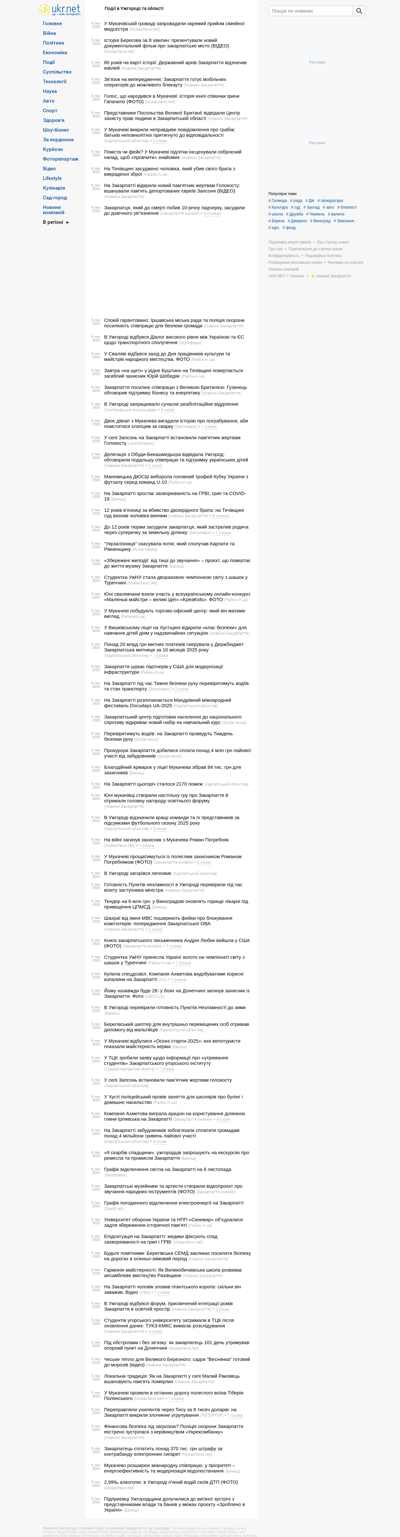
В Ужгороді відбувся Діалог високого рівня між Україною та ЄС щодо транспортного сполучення (174, 339)
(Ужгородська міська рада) (130, 409)
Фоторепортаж (60, 158)
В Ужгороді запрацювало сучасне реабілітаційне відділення (171, 404)
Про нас (276, 249)
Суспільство (57, 71)
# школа (276, 214)
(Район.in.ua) (203, 359)
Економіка (55, 52)
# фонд (288, 227)
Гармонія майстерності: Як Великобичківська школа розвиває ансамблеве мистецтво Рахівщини (173, 1272)
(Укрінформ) (190, 342)
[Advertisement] (170, 267)
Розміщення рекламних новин (295, 262)
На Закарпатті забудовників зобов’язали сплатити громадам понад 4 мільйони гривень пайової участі (172, 1132)
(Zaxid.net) (114, 1208)
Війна (49, 32)
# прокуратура (330, 200)
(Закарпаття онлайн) (180, 213)
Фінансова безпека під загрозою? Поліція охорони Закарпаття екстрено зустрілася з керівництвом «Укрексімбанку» (173, 1428)
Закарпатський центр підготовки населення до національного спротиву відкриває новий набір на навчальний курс (173, 719)
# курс (274, 227)
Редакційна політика (323, 255)
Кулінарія (54, 187)
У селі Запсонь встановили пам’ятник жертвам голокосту (168, 1080)
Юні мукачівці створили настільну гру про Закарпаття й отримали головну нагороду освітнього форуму (166, 797)
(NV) (163, 979)
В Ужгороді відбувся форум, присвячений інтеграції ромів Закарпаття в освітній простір (168, 1306)
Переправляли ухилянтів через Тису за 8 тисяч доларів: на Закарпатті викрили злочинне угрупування (170, 1412)
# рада (296, 200)
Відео (49, 168)
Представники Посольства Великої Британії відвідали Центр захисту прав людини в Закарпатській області (172, 115)
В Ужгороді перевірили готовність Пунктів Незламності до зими (175, 1007)
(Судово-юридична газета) (129, 1069)
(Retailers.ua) (133, 616)
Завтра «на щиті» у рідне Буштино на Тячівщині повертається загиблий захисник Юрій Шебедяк (173, 373)
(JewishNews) (141, 443)
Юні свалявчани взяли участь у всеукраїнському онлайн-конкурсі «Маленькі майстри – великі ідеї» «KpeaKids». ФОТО (177, 596)
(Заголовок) (186, 426)
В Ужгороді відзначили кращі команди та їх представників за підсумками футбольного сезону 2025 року (172, 820)
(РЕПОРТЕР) (211, 1415)
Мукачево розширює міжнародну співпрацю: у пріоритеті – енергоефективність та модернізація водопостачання (169, 1468)
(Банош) (118, 499)
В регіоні (53, 221)
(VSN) (144, 1292)
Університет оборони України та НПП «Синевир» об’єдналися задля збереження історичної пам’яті (173, 1222)
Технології (55, 81)
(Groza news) (234, 722)
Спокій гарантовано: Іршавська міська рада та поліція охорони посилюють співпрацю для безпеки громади (174, 322)
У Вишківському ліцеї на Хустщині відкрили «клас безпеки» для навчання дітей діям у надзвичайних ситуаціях (175, 630)
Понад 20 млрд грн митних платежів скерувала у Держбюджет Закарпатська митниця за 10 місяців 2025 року (174, 646)
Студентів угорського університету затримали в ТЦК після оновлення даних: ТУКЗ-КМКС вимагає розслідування (169, 1322)
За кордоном (58, 139)
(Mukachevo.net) (144, 29)
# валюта (336, 214)
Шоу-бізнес (56, 129)
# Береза (277, 221)
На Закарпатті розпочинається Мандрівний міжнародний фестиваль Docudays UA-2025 (167, 702)
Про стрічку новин (333, 242)
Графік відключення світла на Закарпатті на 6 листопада (167, 1169)
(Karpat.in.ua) (155, 174)
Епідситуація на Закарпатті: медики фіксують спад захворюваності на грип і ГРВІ (161, 1239)
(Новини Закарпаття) (141, 68)
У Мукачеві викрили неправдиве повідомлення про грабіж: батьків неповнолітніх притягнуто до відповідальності (169, 132)
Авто (49, 100)
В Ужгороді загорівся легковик (137, 873)
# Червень (315, 214)
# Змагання (344, 221)
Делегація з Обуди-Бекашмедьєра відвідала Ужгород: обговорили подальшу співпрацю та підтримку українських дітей (176, 456)
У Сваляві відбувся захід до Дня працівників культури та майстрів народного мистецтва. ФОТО (167, 356)
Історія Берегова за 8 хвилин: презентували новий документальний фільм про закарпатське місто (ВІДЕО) (166, 42)
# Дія (309, 200)
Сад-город (55, 197)
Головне (52, 23)
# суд (295, 207)
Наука (50, 91)
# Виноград (320, 221)
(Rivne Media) (144, 549)
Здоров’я (54, 120)
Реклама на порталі (345, 262)
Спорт (50, 110)
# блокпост (347, 207)
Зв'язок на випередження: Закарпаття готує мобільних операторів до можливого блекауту (165, 81)
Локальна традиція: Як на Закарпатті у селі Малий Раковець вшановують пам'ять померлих (172, 1378)
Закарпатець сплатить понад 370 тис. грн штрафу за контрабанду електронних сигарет (163, 1451)
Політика (53, 42)
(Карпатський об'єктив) (126, 141)
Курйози (53, 149)
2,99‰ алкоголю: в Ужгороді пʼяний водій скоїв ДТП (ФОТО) (171, 1482)
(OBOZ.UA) (155, 996)
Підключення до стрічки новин (316, 249)
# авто (328, 207)
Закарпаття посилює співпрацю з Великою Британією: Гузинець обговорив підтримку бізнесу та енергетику (175, 389)
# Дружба (294, 214)
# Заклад (311, 207)
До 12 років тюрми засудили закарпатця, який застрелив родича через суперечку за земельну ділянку (176, 529)
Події (49, 61)
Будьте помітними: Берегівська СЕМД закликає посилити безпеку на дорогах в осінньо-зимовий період (177, 1255)
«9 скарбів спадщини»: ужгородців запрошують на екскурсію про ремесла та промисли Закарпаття (176, 1155)
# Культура (278, 207)
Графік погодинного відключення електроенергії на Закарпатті (174, 1202)
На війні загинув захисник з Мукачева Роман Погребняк (166, 839)
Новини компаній (54, 209)
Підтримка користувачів (290, 242)
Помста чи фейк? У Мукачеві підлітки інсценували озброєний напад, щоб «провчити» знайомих (172, 154)
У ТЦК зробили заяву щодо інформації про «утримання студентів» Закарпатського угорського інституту (166, 1060)
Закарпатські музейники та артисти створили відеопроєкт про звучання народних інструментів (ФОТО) (173, 1188)
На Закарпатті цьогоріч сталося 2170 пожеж (153, 784)
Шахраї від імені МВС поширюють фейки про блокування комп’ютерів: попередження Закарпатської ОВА (168, 920)
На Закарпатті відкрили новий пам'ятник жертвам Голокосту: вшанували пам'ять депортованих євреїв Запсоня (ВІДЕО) (172, 188)
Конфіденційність (284, 255)
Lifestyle (52, 178)
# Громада (278, 200)
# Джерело (297, 221)
